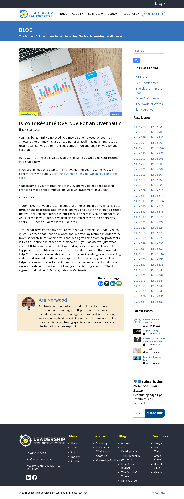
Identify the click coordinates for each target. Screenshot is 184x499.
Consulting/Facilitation (109, 460)
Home (63, 14)
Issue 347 (139, 291)
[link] (28, 478)
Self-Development (148, 83)
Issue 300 (157, 164)
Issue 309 (139, 190)
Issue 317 (139, 211)
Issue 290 (157, 137)
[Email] (119, 283)
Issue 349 (139, 296)
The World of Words (149, 104)
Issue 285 (115, 114)
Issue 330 (157, 243)
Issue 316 (157, 206)
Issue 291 (139, 143)
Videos (158, 472)
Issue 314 (157, 201)
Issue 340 (157, 270)
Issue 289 (139, 137)
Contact (75, 461)
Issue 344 (157, 280)
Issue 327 (139, 238)
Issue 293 (139, 148)
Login (159, 4)
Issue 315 (139, 206)
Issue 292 (157, 143)
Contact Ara (153, 14)
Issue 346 (157, 286)
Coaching (101, 456)
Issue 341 (139, 275)
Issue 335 (139, 259)
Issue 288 (157, 132)
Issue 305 (139, 180)
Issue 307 (139, 185)
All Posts (141, 77)
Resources (129, 14)
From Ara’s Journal (148, 98)
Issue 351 (139, 302)
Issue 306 (157, 180)
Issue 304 (157, 174)
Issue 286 (157, 127)
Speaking (101, 443)
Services (94, 14)
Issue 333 (139, 254)
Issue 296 (157, 153)
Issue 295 (139, 153)
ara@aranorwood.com (39, 459)
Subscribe (155, 413)
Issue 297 (139, 158)
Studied (147, 349)
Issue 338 (157, 264)
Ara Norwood (53, 300)
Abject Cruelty (150, 330)
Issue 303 (139, 174)
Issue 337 (139, 264)
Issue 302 (157, 169)
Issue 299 (139, 164)
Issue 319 (139, 217)
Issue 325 (139, 233)
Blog (111, 14)
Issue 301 (139, 169)
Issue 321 (139, 222)
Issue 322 (157, 222)
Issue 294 (157, 148)
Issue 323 (139, 227)
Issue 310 (157, 190)
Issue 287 (139, 132)
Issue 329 (139, 243)
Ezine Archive (144, 109)
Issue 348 (157, 291)
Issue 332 (157, 249)
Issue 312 (157, 196)
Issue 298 (157, 158)
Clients (75, 452)
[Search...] (149, 51)
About (76, 14)
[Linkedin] (113, 283)
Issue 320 (157, 217)
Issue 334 (157, 254)
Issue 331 (139, 249)
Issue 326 (157, 233)
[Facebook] (100, 283)
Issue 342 (157, 275)
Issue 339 (139, 270)
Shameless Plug (28, 114)
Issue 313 (139, 201)
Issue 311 (139, 196)
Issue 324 (157, 227)
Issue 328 (157, 238)
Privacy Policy (157, 492)
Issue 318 (157, 211)
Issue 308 (157, 185)
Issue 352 (157, 302)
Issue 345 (139, 286)
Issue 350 (157, 296)
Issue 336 (157, 259)
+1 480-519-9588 (36, 453)
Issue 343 (139, 280)
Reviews (76, 456)
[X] (106, 283)
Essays (158, 443)
